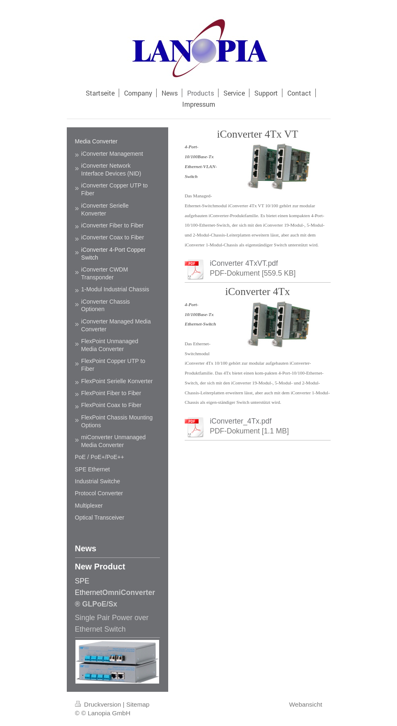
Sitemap (137, 704)
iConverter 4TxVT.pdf (244, 263)
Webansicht (305, 704)
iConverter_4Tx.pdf (241, 421)
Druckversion (99, 704)
